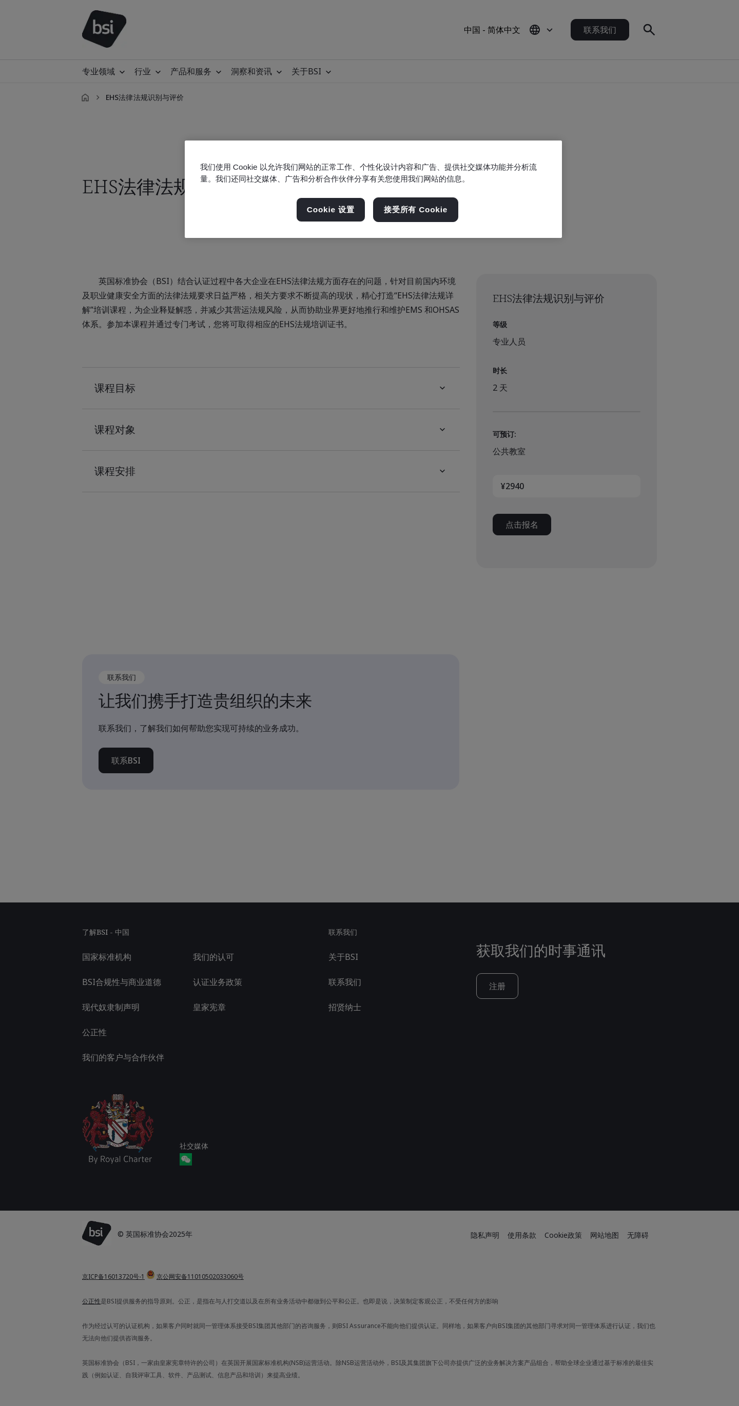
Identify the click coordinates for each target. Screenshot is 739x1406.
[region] (373, 189)
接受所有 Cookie (416, 209)
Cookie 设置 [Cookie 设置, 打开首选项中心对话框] (331, 209)
